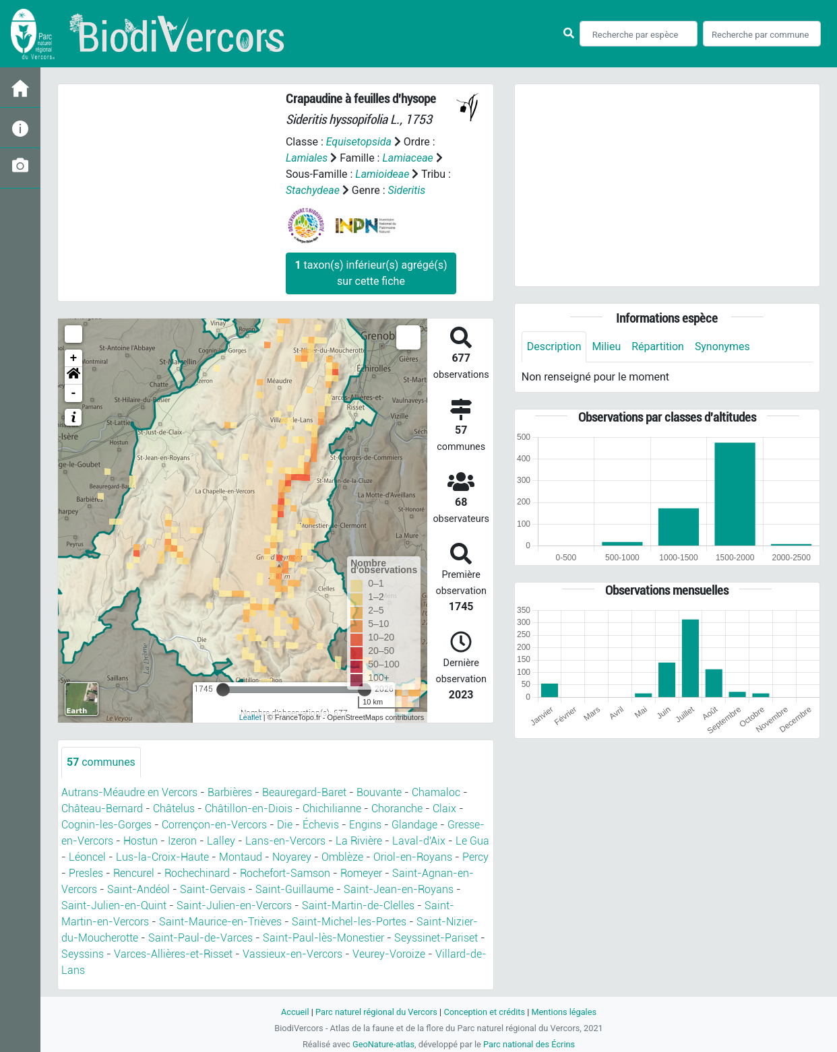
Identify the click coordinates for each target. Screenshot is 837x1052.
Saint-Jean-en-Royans (399, 889)
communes (101, 762)
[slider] (223, 689)
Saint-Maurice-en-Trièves (220, 921)
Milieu (606, 346)
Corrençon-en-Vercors (214, 824)
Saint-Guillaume (294, 889)
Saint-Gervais (212, 889)
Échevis (321, 824)
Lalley (221, 840)
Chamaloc (436, 792)
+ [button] (74, 358)
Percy (475, 857)
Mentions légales (564, 1012)
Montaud (240, 857)
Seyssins (82, 954)
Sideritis (407, 190)
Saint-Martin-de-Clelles (358, 905)
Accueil (294, 1012)
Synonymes (723, 346)
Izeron (182, 840)
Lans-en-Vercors (285, 840)
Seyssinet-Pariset (436, 937)
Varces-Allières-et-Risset (173, 954)
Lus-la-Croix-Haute (162, 857)
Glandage (414, 824)
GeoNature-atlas (383, 1044)
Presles (86, 873)
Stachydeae (313, 190)
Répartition (658, 346)
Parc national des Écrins (529, 1044)
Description (554, 346)
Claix (444, 808)
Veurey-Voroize (388, 954)
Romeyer (361, 873)
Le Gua (472, 840)
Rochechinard (197, 873)
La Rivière (359, 840)
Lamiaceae (408, 158)
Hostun (140, 840)
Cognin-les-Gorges (106, 824)
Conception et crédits (484, 1012)
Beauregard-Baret (304, 792)
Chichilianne (332, 808)
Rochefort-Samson (285, 873)
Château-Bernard (102, 808)
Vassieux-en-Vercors (292, 954)
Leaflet (250, 717)
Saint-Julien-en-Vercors (234, 905)
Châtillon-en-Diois (248, 808)
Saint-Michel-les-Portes (349, 921)
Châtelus (174, 808)
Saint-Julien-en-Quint (113, 905)
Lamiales (307, 158)
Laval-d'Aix (418, 840)
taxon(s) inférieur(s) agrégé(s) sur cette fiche (370, 273)
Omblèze (342, 857)
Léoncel (87, 857)
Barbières (230, 792)
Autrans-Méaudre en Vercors (129, 792)
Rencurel (133, 873)
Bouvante (379, 792)
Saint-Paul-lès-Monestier (323, 937)
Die (284, 824)
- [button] (74, 393)
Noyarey (291, 857)
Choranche (397, 808)
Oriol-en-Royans (412, 857)
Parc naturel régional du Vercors (376, 1012)
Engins (365, 824)
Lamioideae (382, 174)
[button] (73, 376)
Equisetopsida (359, 141)
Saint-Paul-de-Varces (200, 937)
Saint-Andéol (138, 889)
